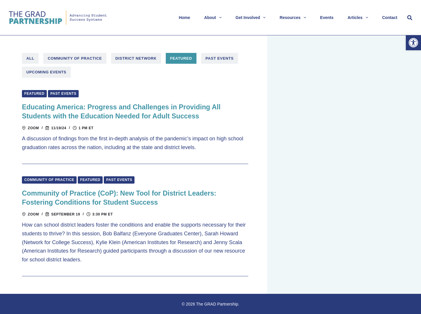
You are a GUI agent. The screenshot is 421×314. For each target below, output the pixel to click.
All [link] (30, 58)
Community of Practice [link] (75, 58)
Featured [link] (181, 58)
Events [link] (327, 17)
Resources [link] (293, 17)
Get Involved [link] (252, 17)
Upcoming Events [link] (46, 72)
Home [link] (184, 17)
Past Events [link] (220, 58)
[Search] (409, 17)
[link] (413, 42)
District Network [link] (136, 58)
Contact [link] (389, 17)
